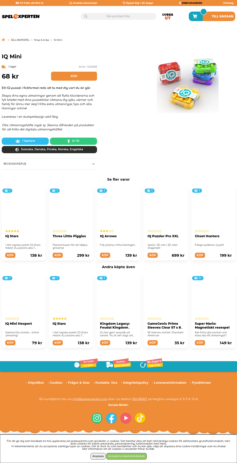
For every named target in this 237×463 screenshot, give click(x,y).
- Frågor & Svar (78, 382)
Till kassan (222, 16)
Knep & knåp (41, 40)
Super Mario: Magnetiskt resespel (212, 325)
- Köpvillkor (35, 382)
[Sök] (118, 16)
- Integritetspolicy (134, 382)
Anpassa (98, 456)
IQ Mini (58, 40)
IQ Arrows (108, 236)
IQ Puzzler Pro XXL (163, 236)
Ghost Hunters (207, 236)
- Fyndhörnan (200, 382)
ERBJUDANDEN (192, 3)
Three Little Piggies (69, 236)
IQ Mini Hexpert (18, 324)
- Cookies (55, 382)
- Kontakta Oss (105, 382)
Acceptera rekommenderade (126, 456)
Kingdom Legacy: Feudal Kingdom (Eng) (115, 327)
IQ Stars (11, 236)
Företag (228, 3)
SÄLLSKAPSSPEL (20, 40)
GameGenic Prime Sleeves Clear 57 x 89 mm (165, 327)
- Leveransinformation (169, 382)
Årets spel (220, 31)
